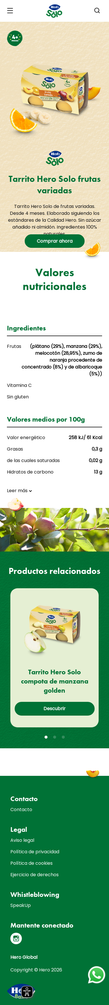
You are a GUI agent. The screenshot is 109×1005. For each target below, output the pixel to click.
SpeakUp (20, 905)
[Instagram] (16, 938)
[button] (97, 10)
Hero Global (23, 957)
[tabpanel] (54, 657)
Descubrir (54, 708)
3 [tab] (63, 737)
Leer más (17, 490)
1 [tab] (46, 737)
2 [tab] (55, 737)
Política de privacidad (34, 851)
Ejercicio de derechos (34, 874)
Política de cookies (31, 863)
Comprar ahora (54, 241)
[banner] (54, 11)
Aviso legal (22, 840)
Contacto (21, 809)
